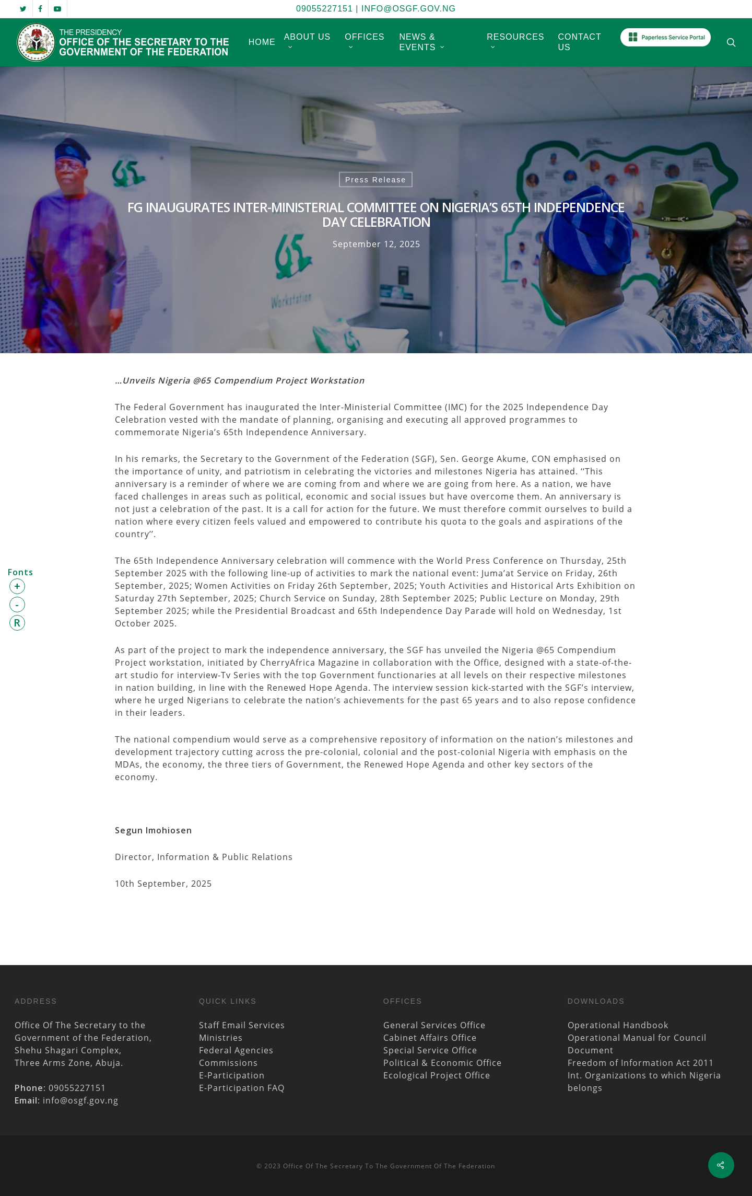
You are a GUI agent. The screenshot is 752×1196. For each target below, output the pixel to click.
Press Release (375, 180)
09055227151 (324, 8)
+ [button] (17, 586)
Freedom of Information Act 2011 (641, 1063)
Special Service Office (430, 1050)
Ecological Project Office (436, 1075)
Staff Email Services (242, 1025)
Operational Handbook (618, 1025)
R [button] (17, 623)
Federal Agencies (236, 1050)
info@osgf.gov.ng (408, 8)
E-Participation (232, 1075)
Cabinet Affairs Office (430, 1037)
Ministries (221, 1037)
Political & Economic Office (442, 1063)
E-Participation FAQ (242, 1088)
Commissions (228, 1063)
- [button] (17, 604)
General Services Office (434, 1025)
